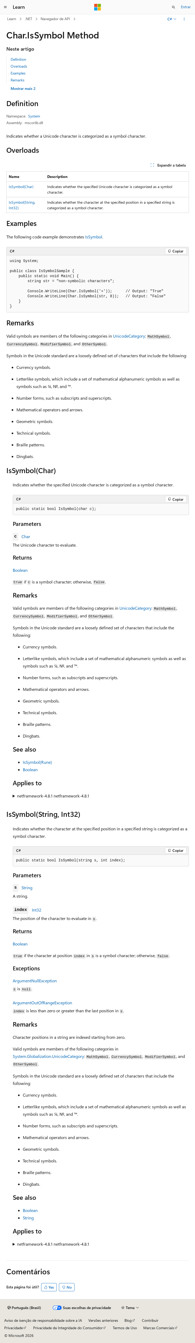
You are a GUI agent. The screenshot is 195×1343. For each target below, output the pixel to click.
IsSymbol (93, 236)
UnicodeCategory (129, 336)
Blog (128, 1320)
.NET (28, 18)
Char (25, 536)
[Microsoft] (97, 7)
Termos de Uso (125, 1327)
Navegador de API (55, 18)
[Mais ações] (184, 19)
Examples (18, 73)
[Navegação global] (5, 7)
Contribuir (150, 1320)
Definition (18, 59)
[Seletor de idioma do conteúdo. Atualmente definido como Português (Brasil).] (24, 1307)
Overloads (19, 66)
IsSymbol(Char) (21, 186)
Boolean (20, 570)
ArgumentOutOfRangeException (42, 1002)
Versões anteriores (103, 1320)
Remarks (17, 79)
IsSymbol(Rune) (37, 762)
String (26, 887)
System (34, 116)
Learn (11, 18)
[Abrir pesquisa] (173, 7)
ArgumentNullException (35, 980)
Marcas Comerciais (158, 1327)
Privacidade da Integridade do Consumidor (68, 1327)
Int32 (36, 910)
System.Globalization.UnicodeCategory (48, 1056)
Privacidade (13, 1327)
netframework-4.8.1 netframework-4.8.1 (53, 796)
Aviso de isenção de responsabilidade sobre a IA (43, 1320)
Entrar (186, 6)
